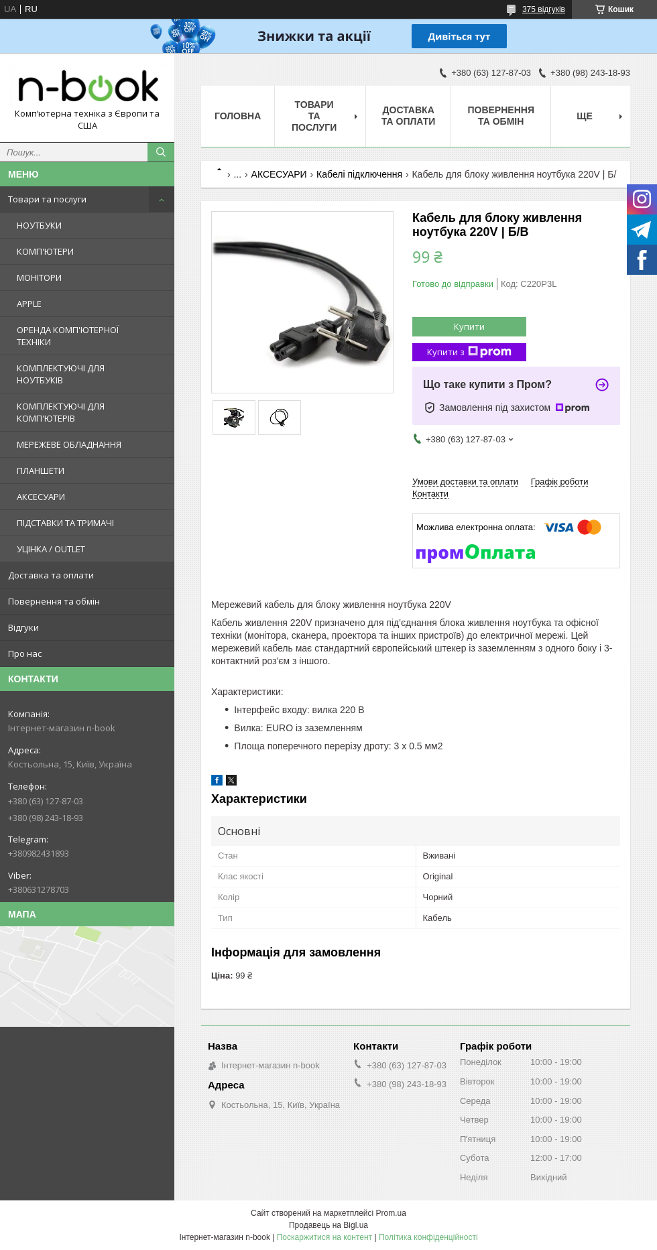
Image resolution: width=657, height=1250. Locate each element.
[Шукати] (160, 152)
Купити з (469, 352)
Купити (469, 326)
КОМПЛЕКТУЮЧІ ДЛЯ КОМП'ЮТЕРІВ (61, 412)
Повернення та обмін (54, 601)
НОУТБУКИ (39, 225)
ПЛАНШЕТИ (40, 470)
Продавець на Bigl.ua (328, 1225)
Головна (238, 116)
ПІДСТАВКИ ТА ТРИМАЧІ (65, 523)
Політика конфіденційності (428, 1237)
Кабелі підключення (359, 174)
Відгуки (23, 627)
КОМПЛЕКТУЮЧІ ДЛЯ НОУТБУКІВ (61, 374)
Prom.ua (391, 1213)
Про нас (25, 653)
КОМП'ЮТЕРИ (45, 251)
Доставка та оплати (51, 575)
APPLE (29, 304)
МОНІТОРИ (39, 277)
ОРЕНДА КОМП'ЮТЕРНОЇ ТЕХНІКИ (68, 336)
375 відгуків (543, 9)
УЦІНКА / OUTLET (51, 549)
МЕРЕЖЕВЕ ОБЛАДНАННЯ (69, 444)
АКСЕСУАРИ (41, 497)
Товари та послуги (47, 199)
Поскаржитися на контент (324, 1237)
